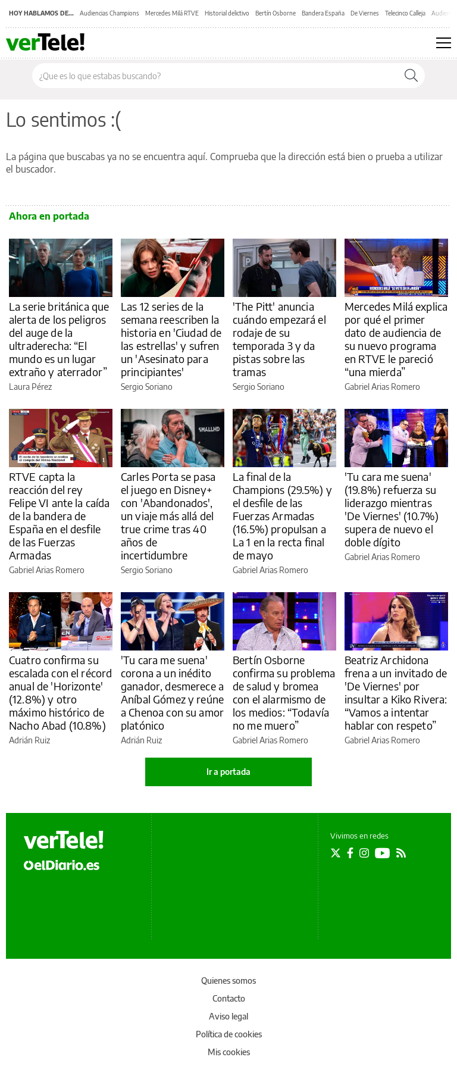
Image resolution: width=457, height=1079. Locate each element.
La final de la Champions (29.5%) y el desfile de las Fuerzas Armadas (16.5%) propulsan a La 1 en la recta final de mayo (282, 516)
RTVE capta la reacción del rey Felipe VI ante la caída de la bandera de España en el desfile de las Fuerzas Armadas (59, 516)
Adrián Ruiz (29, 740)
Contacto (228, 998)
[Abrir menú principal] (443, 42)
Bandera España (323, 13)
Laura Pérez (30, 386)
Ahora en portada (49, 216)
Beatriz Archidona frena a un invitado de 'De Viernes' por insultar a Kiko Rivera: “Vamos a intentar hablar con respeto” (396, 692)
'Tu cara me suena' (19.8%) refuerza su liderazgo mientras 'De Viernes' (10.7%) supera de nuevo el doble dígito (392, 509)
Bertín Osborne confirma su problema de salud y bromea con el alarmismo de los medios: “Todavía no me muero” (284, 692)
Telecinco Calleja (405, 13)
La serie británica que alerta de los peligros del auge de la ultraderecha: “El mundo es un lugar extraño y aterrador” (59, 339)
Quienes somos (228, 980)
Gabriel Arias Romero (382, 386)
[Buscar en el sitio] (215, 75)
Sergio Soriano (147, 386)
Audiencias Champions (109, 13)
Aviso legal (228, 1016)
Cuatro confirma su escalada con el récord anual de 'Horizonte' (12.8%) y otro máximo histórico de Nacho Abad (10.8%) (60, 692)
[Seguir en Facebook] (350, 852)
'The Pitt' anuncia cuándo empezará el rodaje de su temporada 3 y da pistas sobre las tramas (279, 339)
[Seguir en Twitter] (335, 852)
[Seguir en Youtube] (382, 852)
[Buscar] (411, 75)
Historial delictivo (227, 13)
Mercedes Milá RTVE (172, 13)
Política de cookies (229, 1034)
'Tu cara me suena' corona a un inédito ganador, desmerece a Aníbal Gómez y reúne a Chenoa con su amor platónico (172, 692)
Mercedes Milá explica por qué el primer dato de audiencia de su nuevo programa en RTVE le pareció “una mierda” (396, 339)
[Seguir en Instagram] (364, 852)
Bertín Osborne (275, 13)
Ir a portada (228, 772)
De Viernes (364, 13)
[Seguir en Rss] (401, 852)
